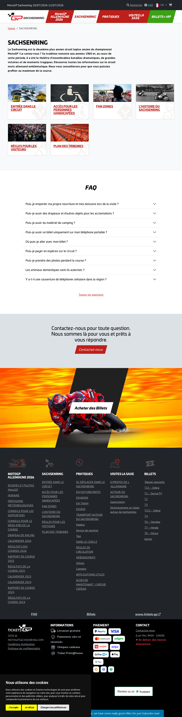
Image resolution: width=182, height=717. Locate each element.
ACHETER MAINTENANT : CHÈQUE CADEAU (91, 584)
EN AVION (82, 497)
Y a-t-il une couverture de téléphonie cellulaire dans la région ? (66, 279)
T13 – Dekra (151, 487)
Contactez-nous (91, 349)
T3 (146, 505)
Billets (91, 614)
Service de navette (87, 530)
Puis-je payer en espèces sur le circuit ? (51, 251)
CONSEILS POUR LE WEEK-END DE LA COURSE (20, 525)
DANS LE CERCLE (86, 541)
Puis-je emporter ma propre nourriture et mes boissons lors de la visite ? (72, 204)
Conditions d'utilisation (21, 644)
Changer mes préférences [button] (53, 707)
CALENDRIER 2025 (19, 576)
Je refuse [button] (29, 707)
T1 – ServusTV (153, 493)
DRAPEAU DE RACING (21, 535)
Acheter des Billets (91, 408)
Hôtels (80, 563)
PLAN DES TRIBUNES (68, 146)
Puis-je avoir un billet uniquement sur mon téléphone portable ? (66, 232)
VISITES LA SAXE (136, 16)
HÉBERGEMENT (86, 557)
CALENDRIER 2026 (19, 541)
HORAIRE (13, 495)
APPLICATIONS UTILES (90, 574)
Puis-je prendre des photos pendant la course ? (56, 260)
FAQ (34, 614)
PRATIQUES (111, 16)
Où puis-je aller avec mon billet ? (47, 241)
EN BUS (80, 509)
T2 (146, 499)
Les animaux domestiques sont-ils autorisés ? (55, 270)
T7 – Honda (151, 527)
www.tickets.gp (148, 614)
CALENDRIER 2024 (19, 582)
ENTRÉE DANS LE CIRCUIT (23, 108)
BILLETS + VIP (161, 16)
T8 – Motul (151, 533)
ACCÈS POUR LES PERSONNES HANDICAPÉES (65, 109)
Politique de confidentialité (24, 648)
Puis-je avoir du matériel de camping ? (50, 223)
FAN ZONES (104, 106)
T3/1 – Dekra (152, 510)
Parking (80, 524)
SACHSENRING (85, 16)
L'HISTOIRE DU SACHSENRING (149, 108)
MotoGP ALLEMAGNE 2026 (60, 17)
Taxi (78, 536)
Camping (81, 569)
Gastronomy (117, 502)
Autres (148, 539)
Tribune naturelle (154, 482)
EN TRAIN (82, 503)
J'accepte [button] (13, 707)
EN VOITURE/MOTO (88, 492)
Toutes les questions (91, 294)
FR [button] (160, 5)
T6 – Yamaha (152, 522)
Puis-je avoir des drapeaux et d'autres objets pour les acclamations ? (70, 213)
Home (11, 28)
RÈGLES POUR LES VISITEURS (24, 147)
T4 (146, 516)
